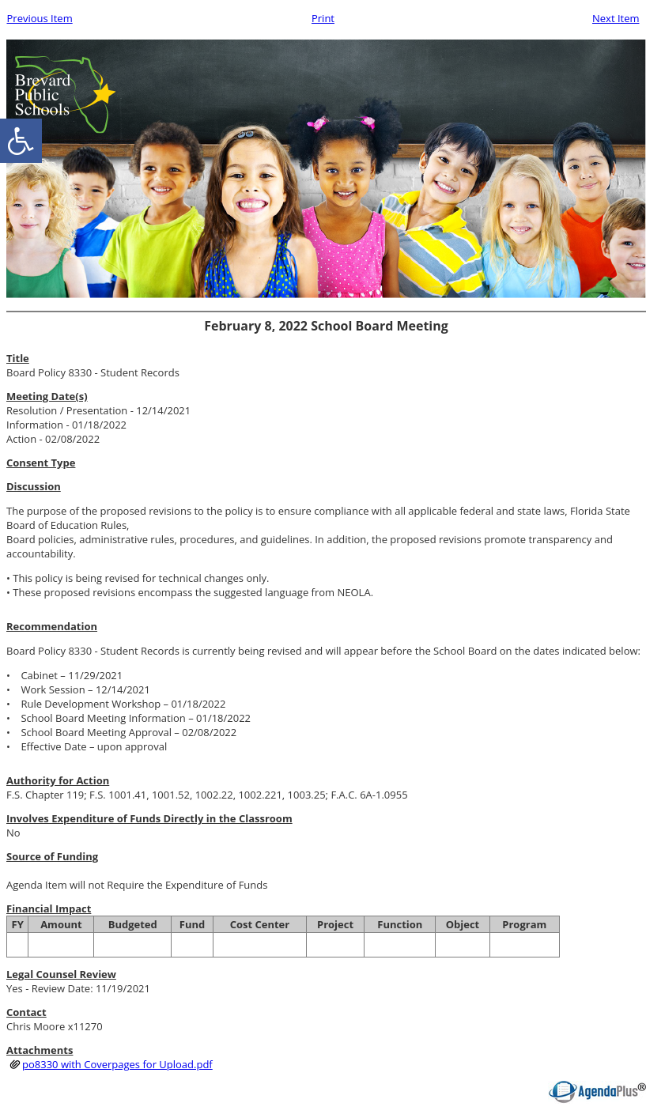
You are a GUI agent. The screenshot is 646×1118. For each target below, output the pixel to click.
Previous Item (40, 18)
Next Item (616, 18)
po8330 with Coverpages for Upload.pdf (117, 1064)
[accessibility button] (21, 141)
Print (323, 18)
